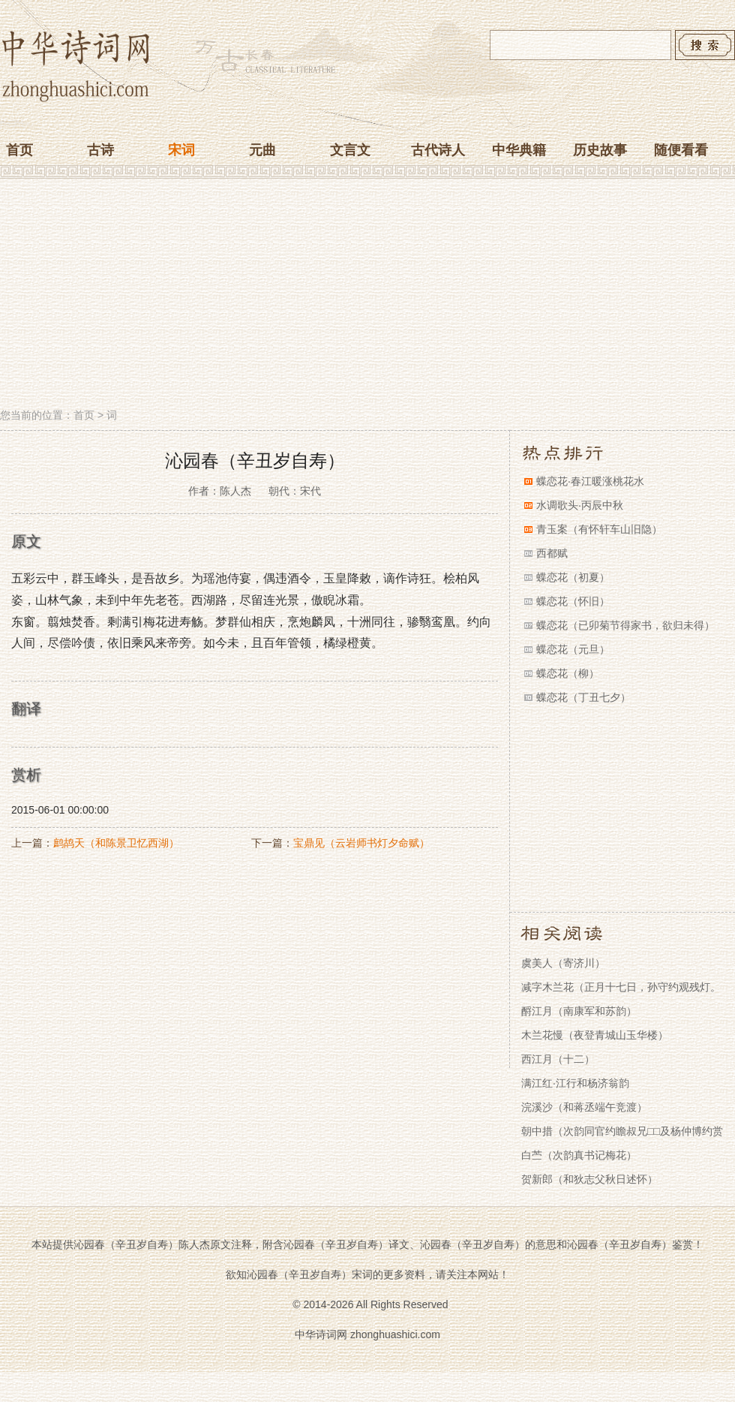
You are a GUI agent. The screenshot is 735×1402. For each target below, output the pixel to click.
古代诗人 (438, 150)
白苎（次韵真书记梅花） (579, 1155)
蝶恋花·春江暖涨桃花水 (590, 481)
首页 (19, 150)
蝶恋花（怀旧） (573, 601)
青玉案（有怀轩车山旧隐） (599, 529)
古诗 (100, 150)
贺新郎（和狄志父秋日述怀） (589, 1179)
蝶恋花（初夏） (573, 577)
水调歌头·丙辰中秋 (579, 505)
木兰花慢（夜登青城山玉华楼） (594, 1035)
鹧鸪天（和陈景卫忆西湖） (116, 843)
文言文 (350, 150)
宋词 (181, 150)
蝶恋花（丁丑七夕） (583, 697)
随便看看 (681, 150)
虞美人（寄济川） (563, 963)
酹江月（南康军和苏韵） (579, 1011)
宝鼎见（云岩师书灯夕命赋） (361, 843)
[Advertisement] (367, 295)
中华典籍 (519, 150)
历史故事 (600, 150)
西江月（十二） (558, 1059)
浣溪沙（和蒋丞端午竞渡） (584, 1107)
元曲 (262, 150)
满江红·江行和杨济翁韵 (575, 1083)
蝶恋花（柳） (567, 673)
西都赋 (552, 553)
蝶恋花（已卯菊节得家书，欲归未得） (625, 625)
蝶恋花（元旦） (573, 649)
